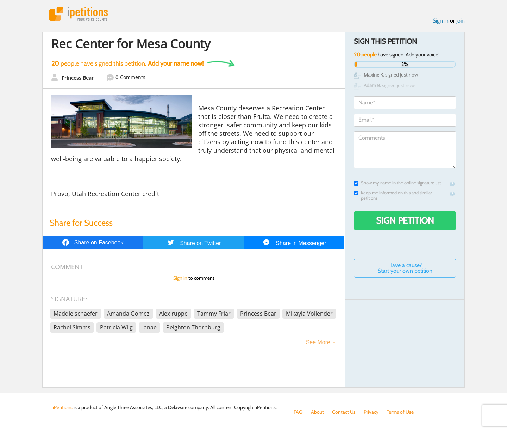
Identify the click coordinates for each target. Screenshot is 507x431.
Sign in (441, 20)
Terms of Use (400, 412)
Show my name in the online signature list (397, 183)
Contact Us (344, 412)
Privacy (371, 412)
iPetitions (78, 14)
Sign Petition (405, 220)
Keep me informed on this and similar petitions (393, 195)
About (317, 412)
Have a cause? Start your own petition (405, 268)
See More (318, 342)
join (460, 20)
